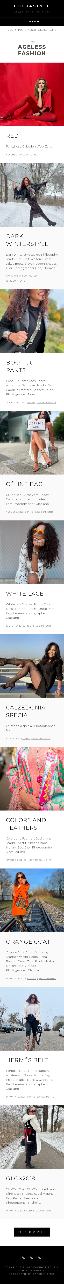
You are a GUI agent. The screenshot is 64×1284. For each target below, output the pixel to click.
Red (12, 135)
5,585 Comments (46, 978)
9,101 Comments (42, 860)
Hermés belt (27, 1060)
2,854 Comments (40, 738)
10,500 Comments (16, 281)
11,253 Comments (46, 402)
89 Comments (44, 1211)
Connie (34, 155)
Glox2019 (20, 1178)
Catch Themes (44, 1274)
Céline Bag (24, 484)
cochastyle (32, 6)
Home (9, 29)
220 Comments (45, 1097)
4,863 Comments (44, 512)
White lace (25, 593)
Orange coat (28, 941)
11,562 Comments (42, 626)
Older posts (32, 1232)
